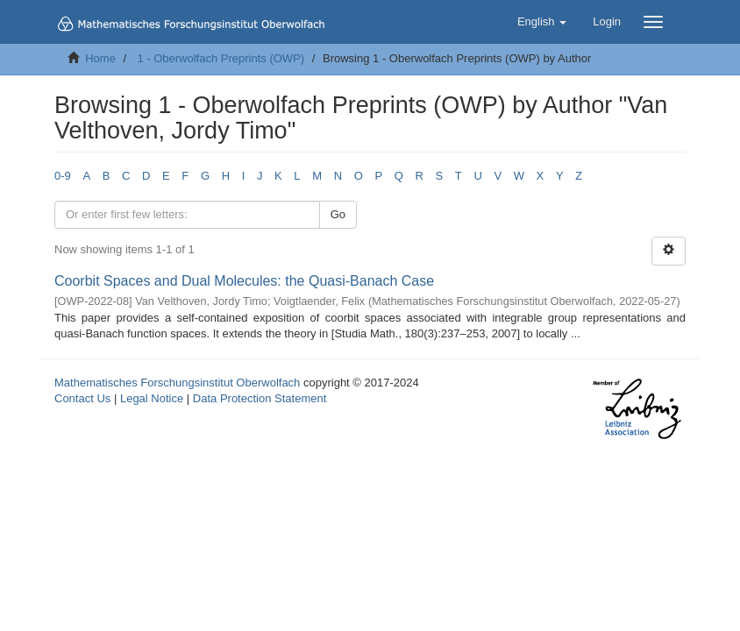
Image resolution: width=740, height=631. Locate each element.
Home (100, 58)
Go (338, 214)
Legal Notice (151, 398)
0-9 (62, 175)
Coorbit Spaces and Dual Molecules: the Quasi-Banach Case (244, 280)
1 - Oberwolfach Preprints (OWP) (220, 58)
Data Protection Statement (259, 398)
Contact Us (82, 398)
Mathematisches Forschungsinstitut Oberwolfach (177, 382)
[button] (542, 22)
